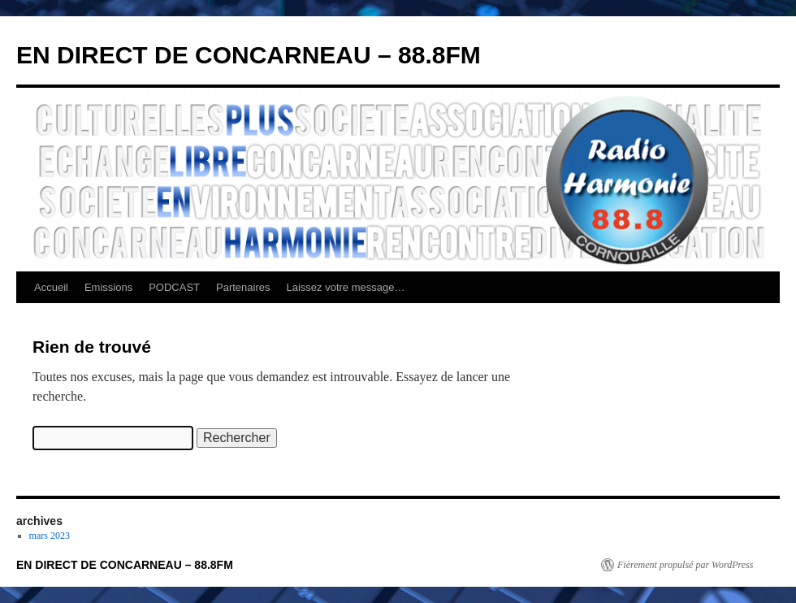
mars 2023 (49, 535)
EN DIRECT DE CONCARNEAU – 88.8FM (248, 54)
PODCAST (174, 287)
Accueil (51, 287)
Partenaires (243, 287)
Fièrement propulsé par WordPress (685, 564)
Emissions (108, 287)
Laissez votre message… (346, 287)
